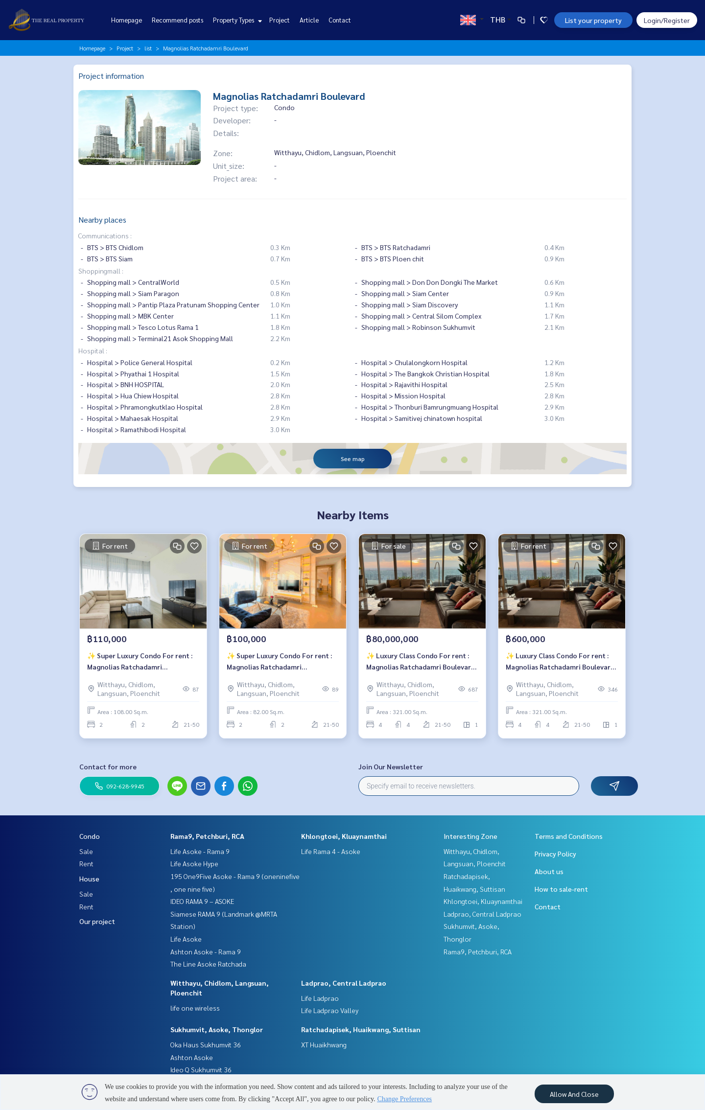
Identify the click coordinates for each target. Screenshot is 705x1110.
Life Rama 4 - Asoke (330, 851)
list (148, 48)
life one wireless (195, 1007)
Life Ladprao (320, 998)
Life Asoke (186, 938)
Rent (86, 863)
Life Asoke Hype (194, 863)
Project (279, 20)
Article (309, 20)
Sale (86, 851)
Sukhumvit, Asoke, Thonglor (216, 1029)
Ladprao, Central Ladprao (343, 982)
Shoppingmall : (100, 270)
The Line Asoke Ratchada (208, 963)
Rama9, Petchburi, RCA (207, 836)
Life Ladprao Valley (329, 1010)
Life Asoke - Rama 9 (200, 851)
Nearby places (102, 219)
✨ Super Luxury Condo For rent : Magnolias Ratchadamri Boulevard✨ (139, 661)
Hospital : (92, 350)
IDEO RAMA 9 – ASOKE (202, 901)
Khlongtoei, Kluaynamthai (344, 836)
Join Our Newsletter (390, 766)
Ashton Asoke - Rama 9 (205, 951)
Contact (340, 20)
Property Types (236, 20)
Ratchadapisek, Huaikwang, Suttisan (361, 1029)
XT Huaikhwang (324, 1044)
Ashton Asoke (191, 1057)
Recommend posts (177, 20)
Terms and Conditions (569, 836)
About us (549, 871)
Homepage (126, 20)
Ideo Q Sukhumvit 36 (201, 1069)
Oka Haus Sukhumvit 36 (205, 1044)
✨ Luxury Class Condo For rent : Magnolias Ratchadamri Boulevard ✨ (420, 661)
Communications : (105, 235)
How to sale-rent (561, 888)
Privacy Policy (555, 853)
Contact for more (108, 766)
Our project (97, 921)
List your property (593, 20)
